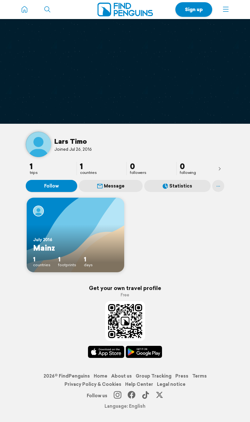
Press (181, 376)
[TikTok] (145, 395)
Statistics (177, 186)
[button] (225, 9)
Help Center (139, 384)
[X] (159, 395)
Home (100, 376)
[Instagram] (117, 395)
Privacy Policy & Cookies (92, 384)
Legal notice (171, 384)
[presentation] (219, 168)
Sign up (194, 9)
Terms (199, 376)
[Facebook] (131, 395)
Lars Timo (70, 141)
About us (121, 376)
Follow (51, 186)
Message (111, 186)
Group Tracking (154, 376)
